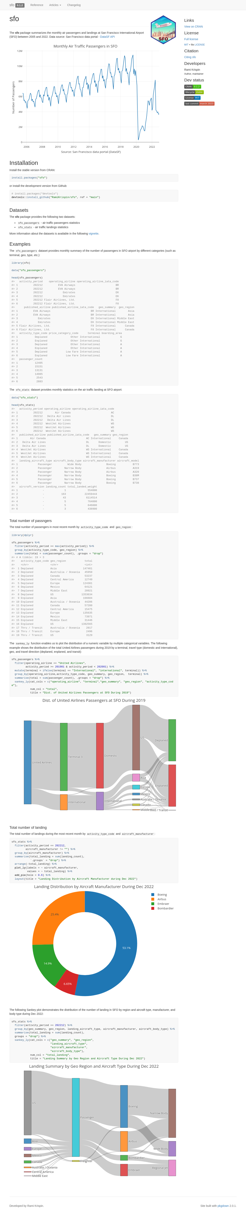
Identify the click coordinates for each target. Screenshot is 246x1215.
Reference (36, 5)
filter (19, 546)
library (17, 262)
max (57, 546)
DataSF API (107, 36)
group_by (21, 550)
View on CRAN (193, 26)
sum (45, 553)
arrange (20, 863)
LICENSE (200, 44)
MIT (186, 44)
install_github (38, 197)
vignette (93, 233)
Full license (191, 39)
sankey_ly (22, 681)
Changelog (74, 5)
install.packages (24, 177)
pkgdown (223, 1205)
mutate (19, 670)
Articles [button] (55, 5)
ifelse (47, 670)
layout (19, 878)
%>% (37, 542)
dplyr (28, 535)
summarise (22, 553)
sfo (12, 5)
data (15, 270)
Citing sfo (190, 57)
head (15, 277)
